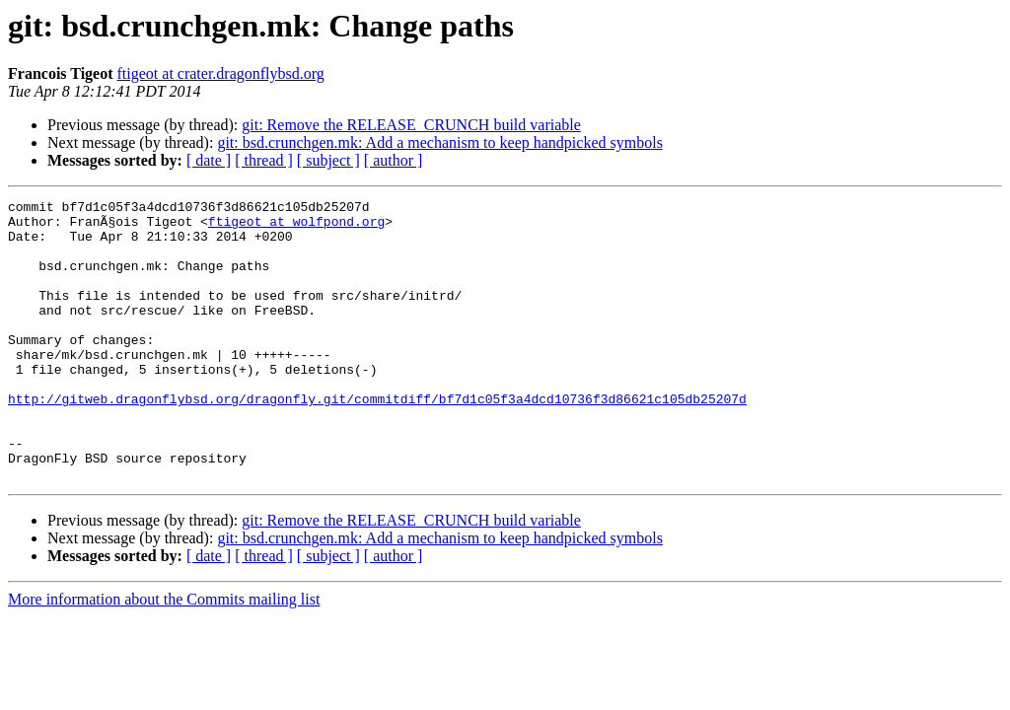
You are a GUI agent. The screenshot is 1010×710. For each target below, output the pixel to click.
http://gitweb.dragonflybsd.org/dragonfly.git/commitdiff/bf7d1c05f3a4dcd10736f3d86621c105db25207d (377, 440)
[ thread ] (264, 160)
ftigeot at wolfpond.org (296, 227)
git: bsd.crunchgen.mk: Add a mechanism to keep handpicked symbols (439, 142)
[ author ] (393, 160)
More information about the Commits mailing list (164, 655)
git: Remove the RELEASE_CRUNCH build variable (411, 124)
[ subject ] (328, 160)
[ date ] (208, 160)
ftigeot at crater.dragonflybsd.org (221, 73)
